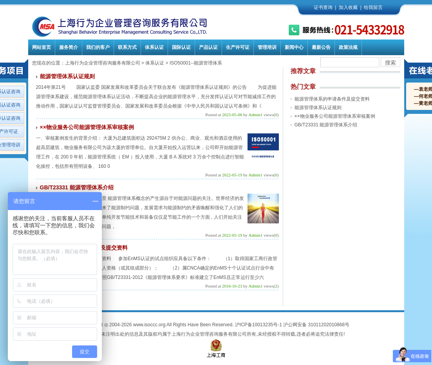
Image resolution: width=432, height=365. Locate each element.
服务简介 (68, 47)
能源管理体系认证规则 (67, 76)
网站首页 (41, 47)
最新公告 (321, 47)
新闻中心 (294, 47)
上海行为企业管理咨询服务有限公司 (102, 63)
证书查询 (323, 7)
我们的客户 (98, 47)
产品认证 (208, 47)
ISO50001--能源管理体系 (196, 63)
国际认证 (181, 47)
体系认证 (154, 47)
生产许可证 (237, 47)
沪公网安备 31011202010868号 (316, 324)
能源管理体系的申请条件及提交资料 (332, 99)
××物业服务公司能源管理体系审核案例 (87, 127)
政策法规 (348, 47)
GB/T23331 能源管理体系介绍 (77, 187)
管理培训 (267, 47)
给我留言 (373, 7)
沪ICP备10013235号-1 (258, 324)
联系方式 (127, 47)
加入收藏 (348, 7)
